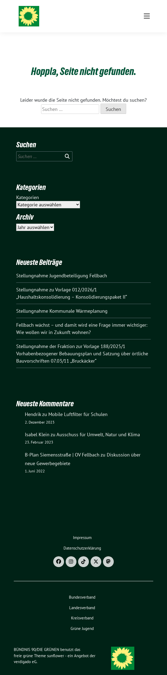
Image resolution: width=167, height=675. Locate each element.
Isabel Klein (37, 426)
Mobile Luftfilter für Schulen (78, 406)
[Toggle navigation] (147, 38)
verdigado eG (25, 653)
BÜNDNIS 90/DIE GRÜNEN (68, 11)
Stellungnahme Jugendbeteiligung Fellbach (61, 267)
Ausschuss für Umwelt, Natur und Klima (98, 426)
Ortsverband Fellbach (65, 19)
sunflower (55, 647)
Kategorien (27, 189)
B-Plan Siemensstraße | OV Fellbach (62, 446)
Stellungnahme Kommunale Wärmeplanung (62, 302)
